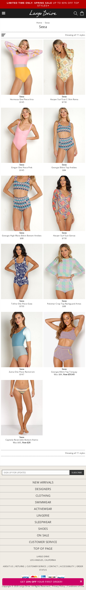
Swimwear (43, 502)
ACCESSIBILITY (67, 566)
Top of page (43, 548)
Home (39, 22)
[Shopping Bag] (82, 13)
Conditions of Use (75, 586)
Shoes (43, 529)
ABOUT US (8, 566)
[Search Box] (76, 13)
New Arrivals (43, 482)
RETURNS (19, 566)
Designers (43, 489)
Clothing (43, 496)
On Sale (43, 535)
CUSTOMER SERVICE (36, 566)
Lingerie (43, 515)
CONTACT (53, 566)
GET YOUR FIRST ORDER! (52, 581)
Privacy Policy (58, 586)
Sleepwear (43, 522)
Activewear (43, 509)
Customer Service (43, 542)
